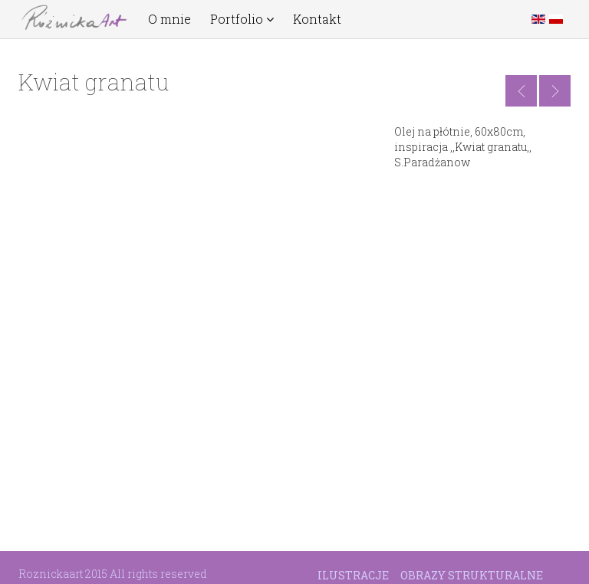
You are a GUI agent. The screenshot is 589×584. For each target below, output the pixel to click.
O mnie (169, 19)
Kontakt (317, 19)
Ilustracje (353, 575)
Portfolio (242, 19)
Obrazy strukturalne (471, 575)
